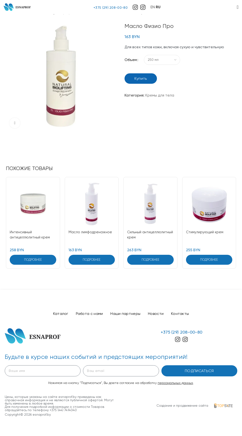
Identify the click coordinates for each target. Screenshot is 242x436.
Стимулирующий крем (206, 232)
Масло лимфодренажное (91, 232)
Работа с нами (87, 314)
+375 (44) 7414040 (63, 411)
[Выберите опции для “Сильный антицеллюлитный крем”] (150, 260)
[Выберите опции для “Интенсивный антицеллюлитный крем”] (33, 260)
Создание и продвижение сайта (182, 406)
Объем (131, 59)
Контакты (184, 314)
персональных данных (175, 384)
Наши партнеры (125, 314)
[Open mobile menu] (237, 7)
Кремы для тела (159, 95)
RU (158, 7)
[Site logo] (17, 6)
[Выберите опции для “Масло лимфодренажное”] (92, 260)
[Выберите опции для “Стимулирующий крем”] (209, 260)
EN (153, 7)
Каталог (56, 314)
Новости (157, 314)
